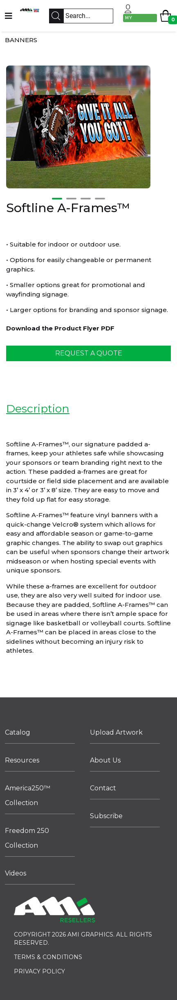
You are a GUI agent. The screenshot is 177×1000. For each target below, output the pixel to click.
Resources (22, 760)
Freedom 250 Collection (27, 838)
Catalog (17, 732)
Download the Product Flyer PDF (60, 328)
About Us (105, 760)
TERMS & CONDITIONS (48, 957)
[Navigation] (8, 16)
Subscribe (106, 816)
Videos (15, 873)
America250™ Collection (27, 795)
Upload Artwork (116, 732)
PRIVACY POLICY (39, 971)
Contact (103, 788)
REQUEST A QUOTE (88, 353)
